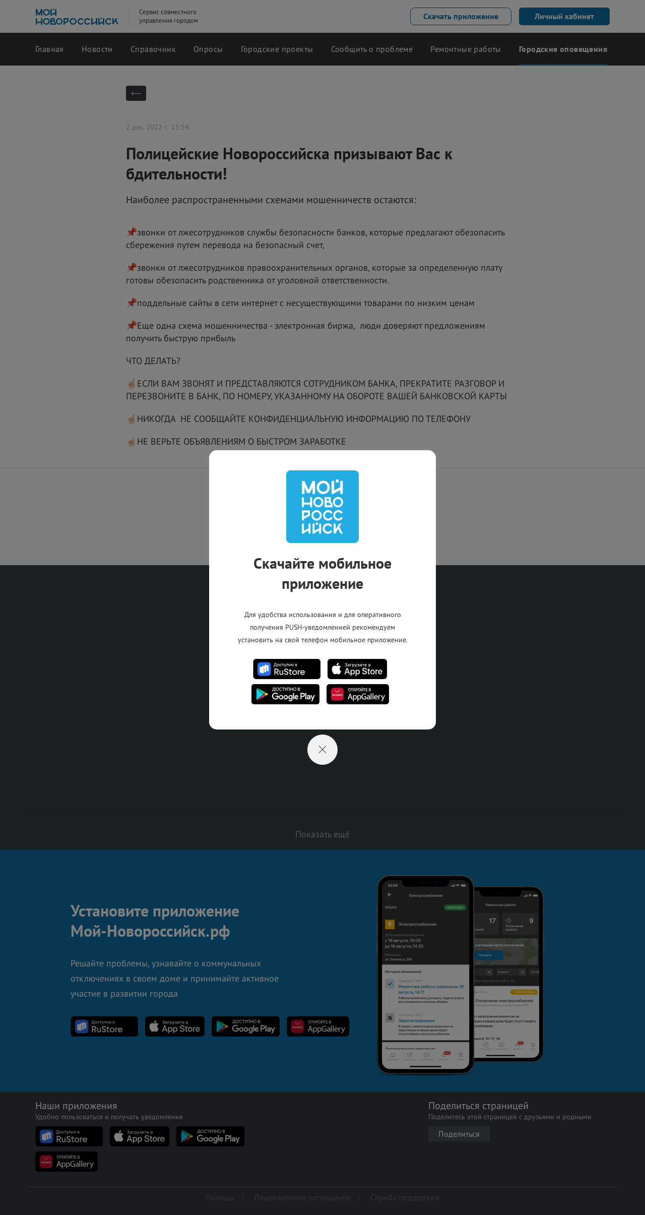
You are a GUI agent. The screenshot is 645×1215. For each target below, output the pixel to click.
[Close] (322, 750)
